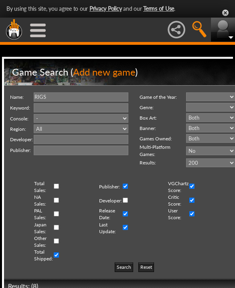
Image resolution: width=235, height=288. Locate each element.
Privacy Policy (105, 8)
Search (124, 267)
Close (225, 13)
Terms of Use (158, 8)
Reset (146, 267)
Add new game (104, 72)
